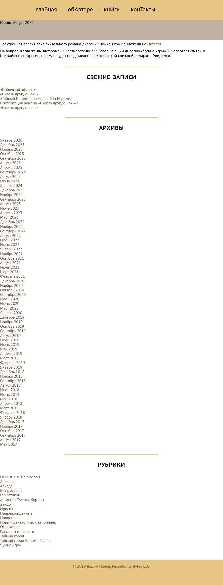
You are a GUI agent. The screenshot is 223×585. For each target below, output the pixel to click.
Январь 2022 (11, 249)
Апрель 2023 (11, 212)
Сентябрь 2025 (13, 158)
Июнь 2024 (9, 180)
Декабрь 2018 (12, 371)
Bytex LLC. (141, 566)
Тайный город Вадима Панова (26, 540)
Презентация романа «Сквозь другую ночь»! (39, 102)
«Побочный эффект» (18, 89)
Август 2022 (10, 235)
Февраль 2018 (12, 412)
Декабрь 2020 (12, 280)
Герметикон (10, 494)
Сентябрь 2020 (13, 294)
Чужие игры (10, 544)
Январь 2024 (11, 185)
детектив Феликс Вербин (22, 499)
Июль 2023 (9, 208)
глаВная (46, 9)
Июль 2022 (9, 239)
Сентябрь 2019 (13, 330)
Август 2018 (10, 385)
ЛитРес (153, 43)
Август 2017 (10, 439)
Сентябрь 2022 (13, 230)
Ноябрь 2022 (11, 226)
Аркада (6, 485)
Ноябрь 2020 (11, 285)
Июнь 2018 (9, 394)
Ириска (6, 508)
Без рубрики (11, 490)
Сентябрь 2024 (13, 171)
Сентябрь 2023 (13, 199)
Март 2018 (9, 407)
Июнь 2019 (9, 344)
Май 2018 (8, 398)
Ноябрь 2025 (11, 149)
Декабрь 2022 (12, 221)
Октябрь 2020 (12, 289)
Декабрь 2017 (12, 421)
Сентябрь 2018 (13, 380)
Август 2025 (10, 162)
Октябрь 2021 (12, 258)
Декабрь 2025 (12, 144)
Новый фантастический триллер (28, 522)
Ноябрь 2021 (11, 253)
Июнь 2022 (9, 244)
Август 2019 (10, 335)
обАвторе (80, 9)
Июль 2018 (9, 389)
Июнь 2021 (9, 267)
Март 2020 (9, 308)
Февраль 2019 (12, 362)
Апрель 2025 (11, 167)
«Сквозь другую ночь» (19, 93)
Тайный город (12, 535)
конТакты (143, 9)
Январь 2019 (11, 367)
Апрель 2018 (11, 403)
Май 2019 (8, 348)
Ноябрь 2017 (11, 426)
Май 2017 (8, 444)
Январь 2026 (11, 140)
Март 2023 (9, 217)
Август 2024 (10, 176)
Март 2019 (9, 357)
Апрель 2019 (11, 353)
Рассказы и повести (17, 531)
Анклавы (7, 481)
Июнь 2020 (9, 303)
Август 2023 (10, 203)
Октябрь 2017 (12, 430)
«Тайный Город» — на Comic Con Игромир (36, 98)
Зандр (5, 504)
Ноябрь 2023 (11, 194)
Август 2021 (10, 262)
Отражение (10, 526)
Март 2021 (9, 271)
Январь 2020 (11, 312)
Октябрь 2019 (12, 326)
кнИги (112, 9)
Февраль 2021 (12, 276)
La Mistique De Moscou (20, 476)
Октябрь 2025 (12, 153)
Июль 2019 (9, 339)
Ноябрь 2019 (11, 321)
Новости (7, 517)
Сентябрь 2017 (13, 435)
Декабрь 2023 (12, 189)
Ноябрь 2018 (11, 376)
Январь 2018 (11, 417)
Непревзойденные (16, 513)
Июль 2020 (9, 298)
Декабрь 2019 (12, 317)
